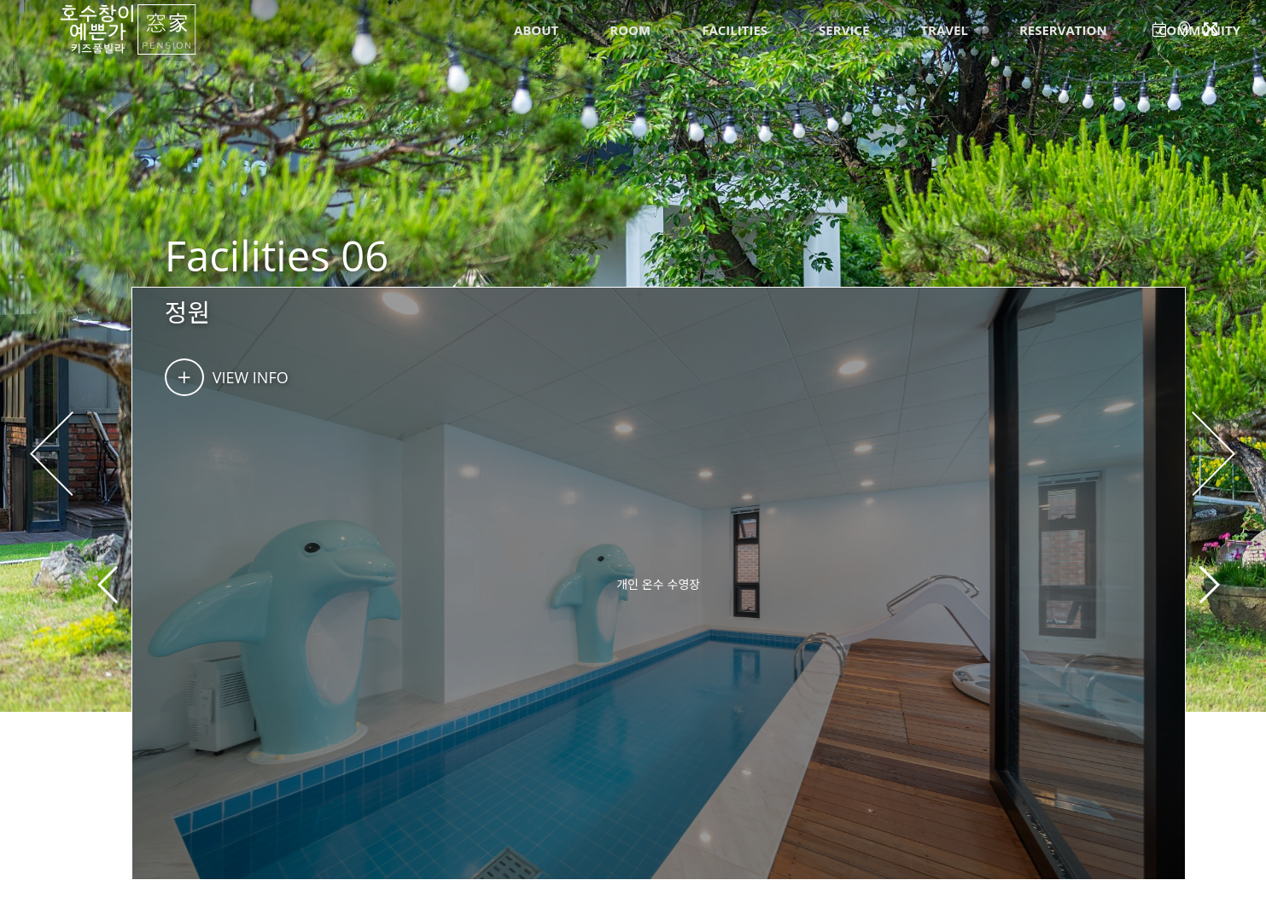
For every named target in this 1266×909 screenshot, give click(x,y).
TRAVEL (944, 29)
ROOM (630, 29)
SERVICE (844, 29)
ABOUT (536, 29)
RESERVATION (1063, 29)
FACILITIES (734, 29)
